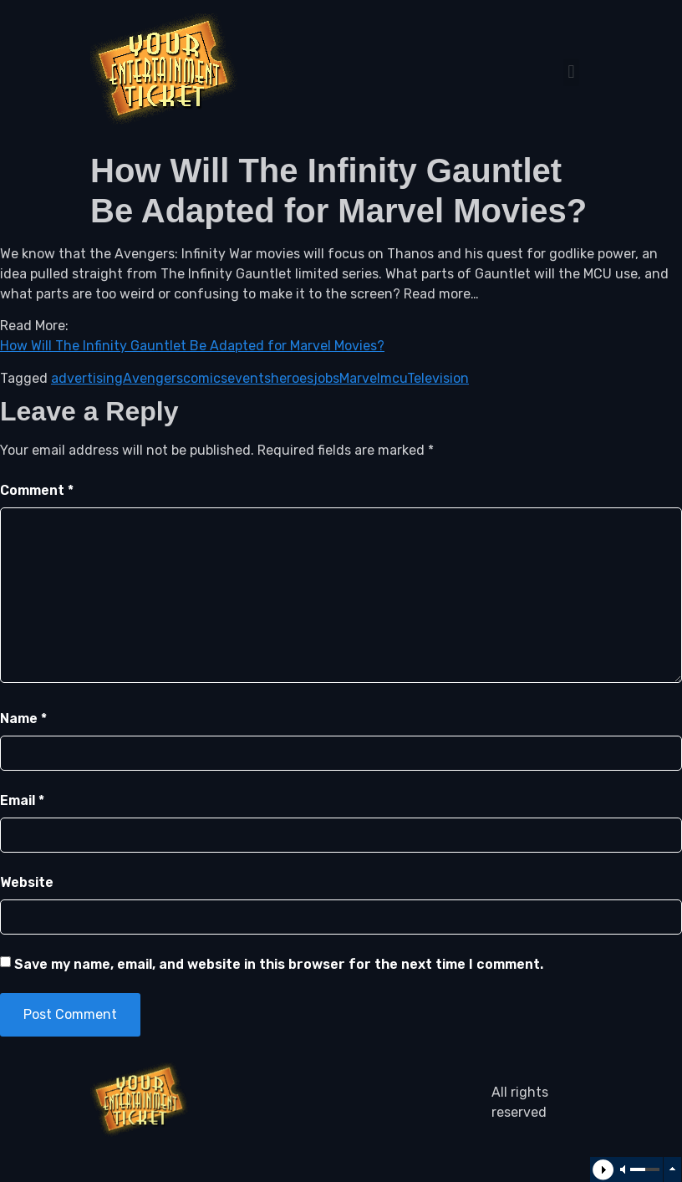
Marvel (359, 378)
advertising (87, 378)
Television (438, 378)
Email (22, 800)
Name (23, 718)
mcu (393, 378)
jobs (326, 378)
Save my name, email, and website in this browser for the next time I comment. (278, 964)
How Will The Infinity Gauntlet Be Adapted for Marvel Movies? (192, 346)
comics (205, 378)
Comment (37, 490)
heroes (292, 378)
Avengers (153, 378)
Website (26, 882)
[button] (571, 72)
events (249, 378)
